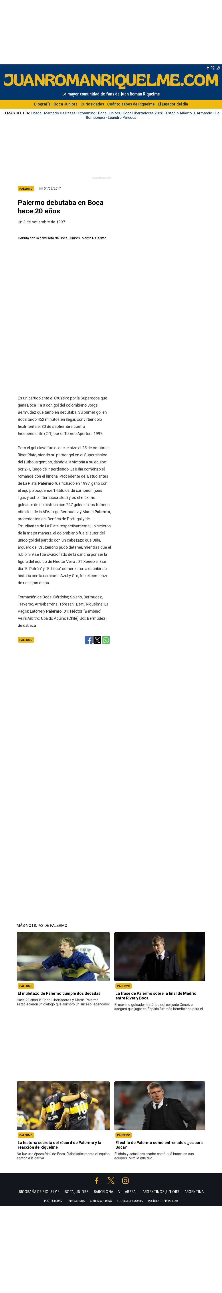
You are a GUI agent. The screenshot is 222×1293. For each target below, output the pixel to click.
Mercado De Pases (59, 113)
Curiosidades (92, 104)
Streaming (86, 113)
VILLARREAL (127, 1251)
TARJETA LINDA (76, 1261)
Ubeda (36, 113)
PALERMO (25, 1046)
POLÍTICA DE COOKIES (130, 1261)
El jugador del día (173, 104)
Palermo (25, 700)
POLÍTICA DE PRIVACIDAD (163, 1261)
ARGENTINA (194, 1251)
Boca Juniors (65, 104)
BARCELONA (103, 1251)
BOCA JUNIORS (76, 1251)
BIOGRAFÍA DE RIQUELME (39, 1251)
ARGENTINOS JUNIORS (161, 1251)
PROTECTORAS (53, 1261)
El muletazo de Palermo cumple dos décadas (59, 1053)
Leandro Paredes (122, 117)
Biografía (42, 104)
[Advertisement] (111, 31)
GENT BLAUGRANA (101, 1261)
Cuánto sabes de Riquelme (131, 104)
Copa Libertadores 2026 (143, 113)
